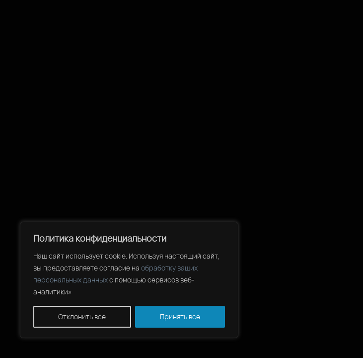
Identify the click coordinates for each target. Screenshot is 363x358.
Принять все (180, 316)
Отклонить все (82, 316)
